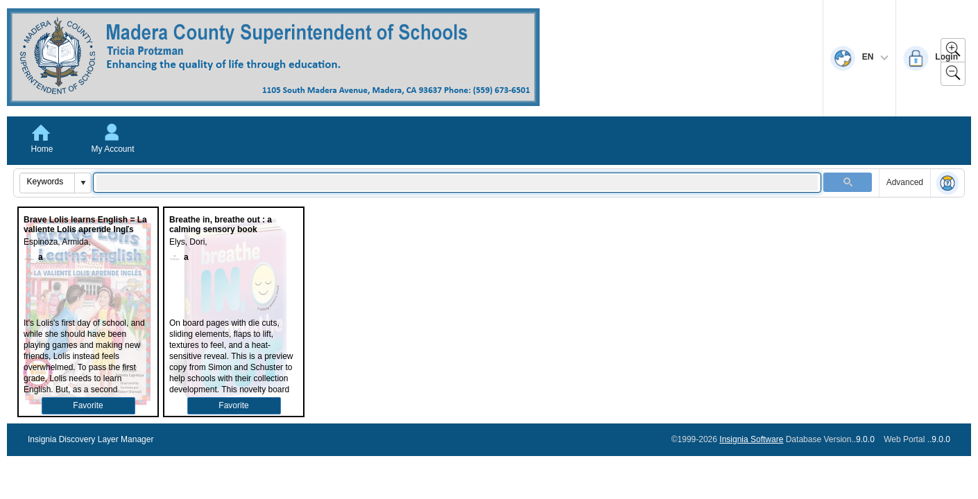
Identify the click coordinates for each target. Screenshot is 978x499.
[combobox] (47, 181)
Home (42, 149)
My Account (112, 149)
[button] (82, 183)
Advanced (904, 182)
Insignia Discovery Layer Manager (90, 439)
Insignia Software (751, 439)
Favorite (88, 405)
